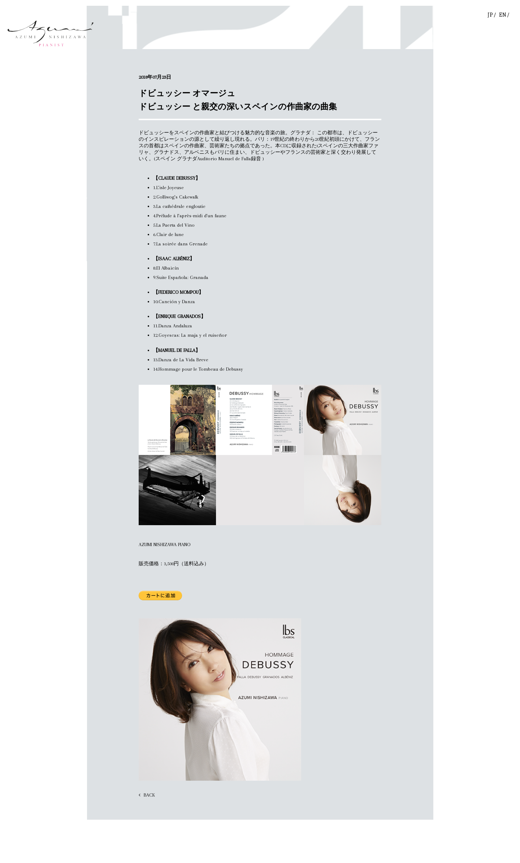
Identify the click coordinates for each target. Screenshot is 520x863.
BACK (149, 795)
